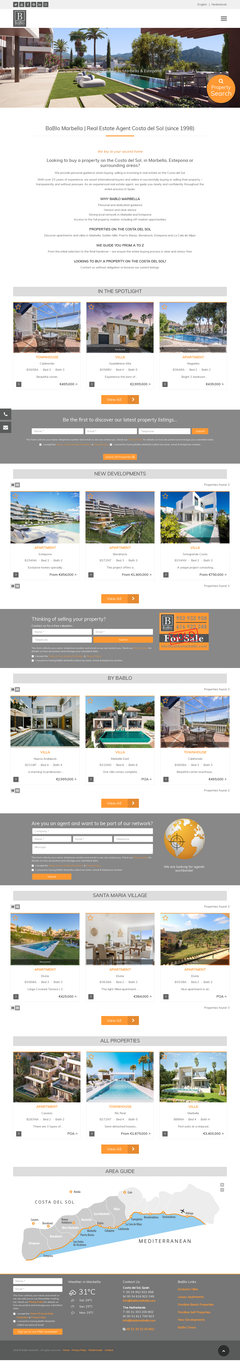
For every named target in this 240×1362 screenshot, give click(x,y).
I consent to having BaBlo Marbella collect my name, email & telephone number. (155, 444)
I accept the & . (74, 444)
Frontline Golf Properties (194, 1312)
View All (114, 399)
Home (66, 1350)
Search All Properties (120, 457)
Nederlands (219, 4)
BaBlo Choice (187, 1327)
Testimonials (95, 1350)
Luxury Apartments (191, 1297)
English (202, 4)
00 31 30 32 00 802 (140, 1329)
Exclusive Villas (188, 1289)
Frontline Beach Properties (196, 1304)
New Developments (191, 1320)
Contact (109, 1350)
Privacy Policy (135, 439)
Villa (120, 357)
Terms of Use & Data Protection (73, 444)
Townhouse (47, 357)
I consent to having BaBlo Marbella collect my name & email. (34, 1323)
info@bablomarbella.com (139, 1300)
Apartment (193, 357)
